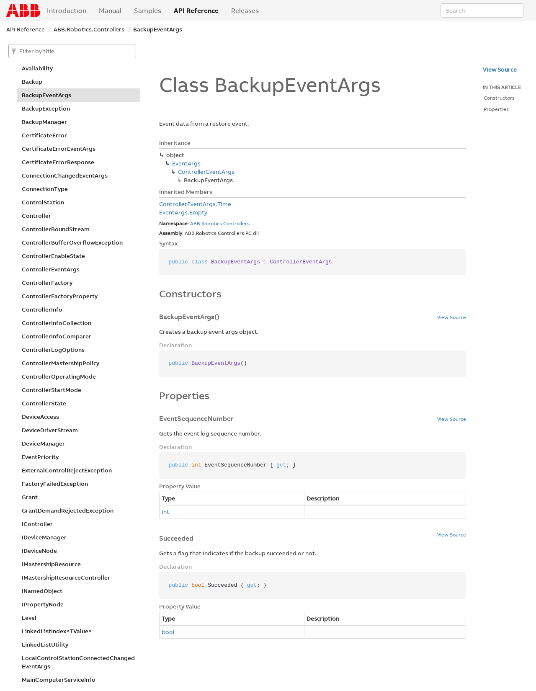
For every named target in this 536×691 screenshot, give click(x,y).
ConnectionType (45, 189)
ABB (195, 223)
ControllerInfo (42, 309)
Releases (245, 10)
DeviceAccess (40, 416)
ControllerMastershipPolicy (60, 363)
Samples (147, 10)
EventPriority (40, 457)
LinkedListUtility (45, 644)
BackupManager (44, 122)
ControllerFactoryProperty (60, 296)
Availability (37, 68)
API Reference (196, 10)
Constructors (499, 98)
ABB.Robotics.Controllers (89, 29)
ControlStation (43, 202)
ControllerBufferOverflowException (72, 242)
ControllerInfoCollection (56, 323)
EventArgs (186, 163)
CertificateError (44, 135)
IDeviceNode (39, 550)
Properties (496, 109)
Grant (30, 497)
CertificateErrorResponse (58, 162)
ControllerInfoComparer (56, 336)
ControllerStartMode (51, 390)
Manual (110, 10)
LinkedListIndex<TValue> (57, 631)
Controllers (236, 223)
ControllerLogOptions (53, 349)
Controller (36, 215)
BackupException (46, 108)
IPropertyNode (43, 604)
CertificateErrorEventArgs (58, 148)
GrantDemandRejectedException (67, 510)
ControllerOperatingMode (59, 376)
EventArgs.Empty (183, 212)
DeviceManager (43, 443)
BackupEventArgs (157, 29)
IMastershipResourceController (66, 577)
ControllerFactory (47, 282)
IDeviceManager (44, 537)
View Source (451, 317)
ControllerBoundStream (56, 229)
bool (168, 632)
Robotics (211, 223)
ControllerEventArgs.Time (195, 204)
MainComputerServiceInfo (58, 679)
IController (37, 524)
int (165, 512)
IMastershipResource (51, 564)
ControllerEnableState (53, 256)
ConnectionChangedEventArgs (65, 175)
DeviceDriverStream (50, 430)
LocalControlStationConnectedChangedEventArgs (78, 662)
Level (29, 617)
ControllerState (44, 403)
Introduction (66, 10)
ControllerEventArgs (51, 269)
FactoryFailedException (55, 483)
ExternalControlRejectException (67, 470)
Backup (32, 81)
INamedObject (42, 591)
